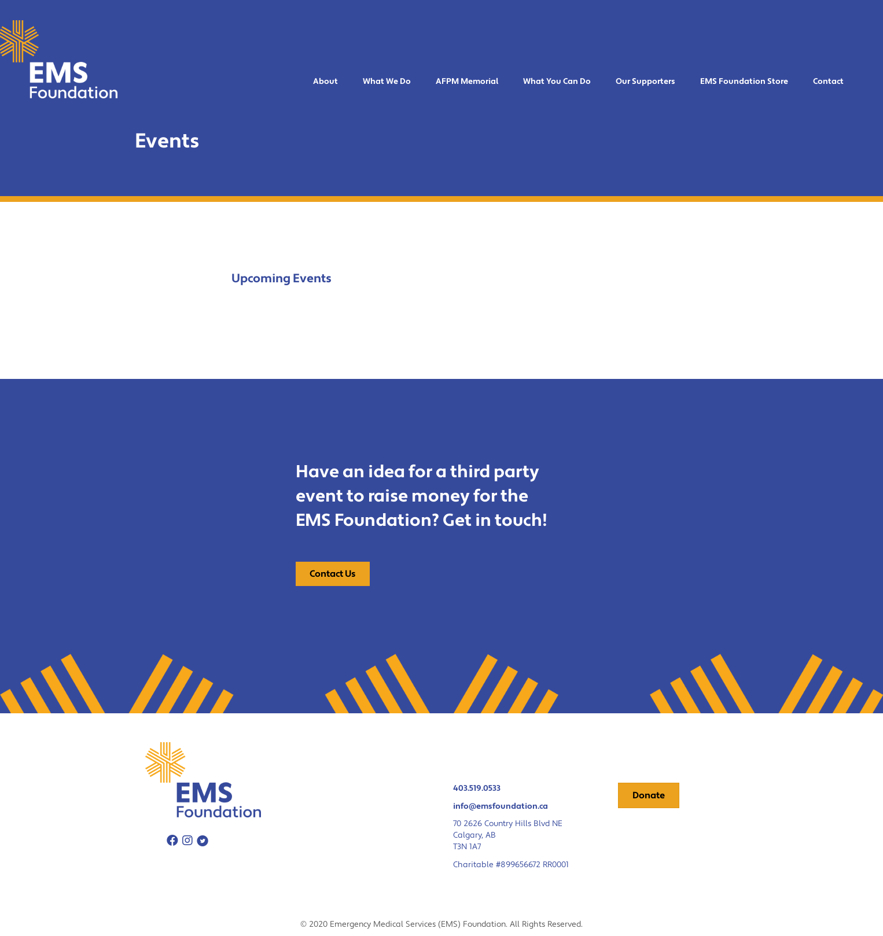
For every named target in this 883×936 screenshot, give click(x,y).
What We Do (387, 81)
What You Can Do (557, 81)
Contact (828, 81)
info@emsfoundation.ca (500, 806)
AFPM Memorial (467, 81)
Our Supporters (645, 81)
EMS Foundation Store (744, 81)
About (325, 81)
